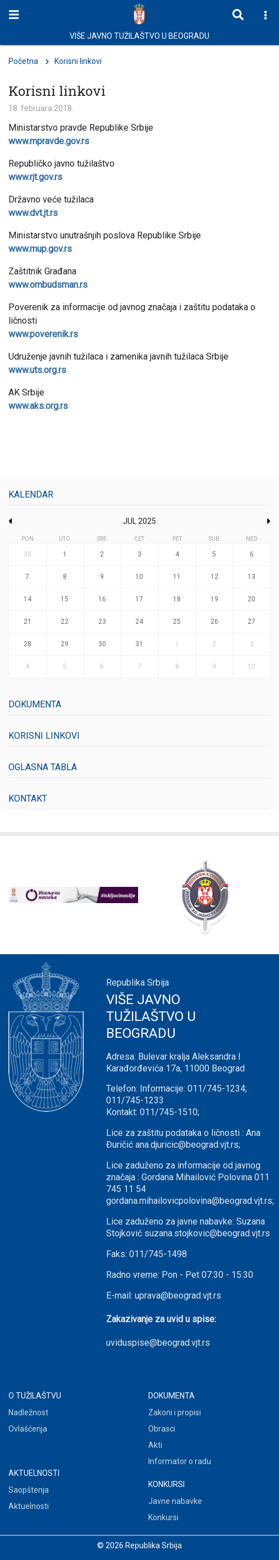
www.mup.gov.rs (40, 248)
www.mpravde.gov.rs (48, 141)
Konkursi (163, 1517)
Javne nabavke (175, 1501)
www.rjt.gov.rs (35, 177)
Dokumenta (34, 704)
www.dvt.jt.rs (33, 213)
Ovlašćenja (27, 1428)
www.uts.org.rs (37, 370)
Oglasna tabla (42, 767)
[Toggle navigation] (14, 14)
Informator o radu (179, 1461)
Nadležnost (28, 1412)
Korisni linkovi (44, 735)
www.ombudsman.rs (48, 284)
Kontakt (27, 798)
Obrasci (161, 1428)
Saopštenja (28, 1489)
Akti (155, 1445)
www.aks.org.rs (38, 406)
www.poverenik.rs (43, 334)
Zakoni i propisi (174, 1412)
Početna (23, 61)
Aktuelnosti (28, 1506)
